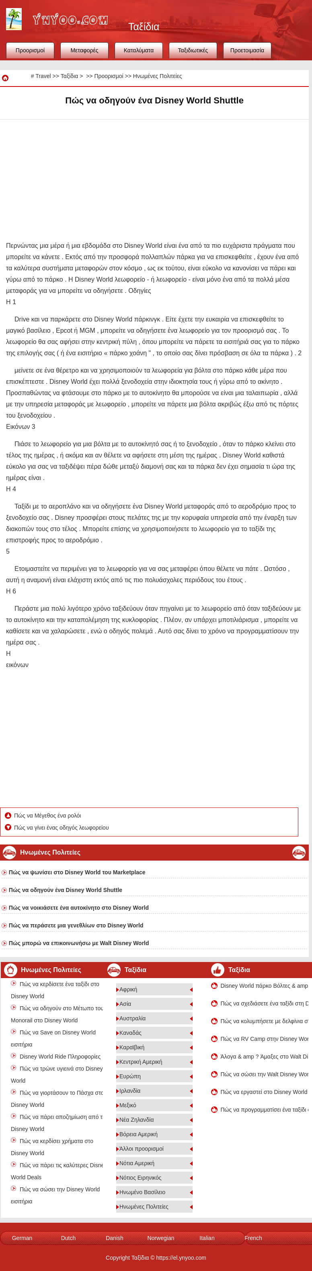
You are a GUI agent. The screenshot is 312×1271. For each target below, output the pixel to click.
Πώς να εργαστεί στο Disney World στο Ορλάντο (264, 1092)
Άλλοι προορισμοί (141, 1148)
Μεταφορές (84, 50)
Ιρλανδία (129, 1091)
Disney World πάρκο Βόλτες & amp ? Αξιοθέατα (264, 986)
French (253, 1238)
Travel (43, 76)
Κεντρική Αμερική (140, 1062)
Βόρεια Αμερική (138, 1134)
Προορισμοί (30, 50)
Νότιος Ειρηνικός (140, 1177)
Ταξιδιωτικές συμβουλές (193, 52)
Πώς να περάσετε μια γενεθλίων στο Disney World (76, 925)
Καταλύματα (139, 50)
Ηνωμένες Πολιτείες (157, 76)
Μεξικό (127, 1105)
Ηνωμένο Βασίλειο (142, 1192)
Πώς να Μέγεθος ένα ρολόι (48, 815)
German (22, 1238)
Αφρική (128, 989)
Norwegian (161, 1238)
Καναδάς (130, 1033)
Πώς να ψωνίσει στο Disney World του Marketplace (77, 872)
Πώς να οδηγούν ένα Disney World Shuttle (65, 890)
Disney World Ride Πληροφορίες (60, 1056)
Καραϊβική (131, 1047)
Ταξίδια (69, 76)
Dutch (68, 1238)
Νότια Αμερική (136, 1163)
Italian (206, 1238)
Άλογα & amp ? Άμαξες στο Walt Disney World (264, 1056)
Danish (114, 1238)
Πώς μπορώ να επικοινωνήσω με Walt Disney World (79, 943)
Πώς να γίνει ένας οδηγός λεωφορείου (62, 827)
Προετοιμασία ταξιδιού (247, 52)
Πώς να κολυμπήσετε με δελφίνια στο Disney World (264, 1021)
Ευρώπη (130, 1076)
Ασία (125, 1004)
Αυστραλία (132, 1018)
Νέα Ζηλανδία (136, 1120)
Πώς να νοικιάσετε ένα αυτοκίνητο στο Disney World (79, 907)
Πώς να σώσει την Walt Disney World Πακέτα (264, 1074)
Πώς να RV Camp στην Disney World (264, 1039)
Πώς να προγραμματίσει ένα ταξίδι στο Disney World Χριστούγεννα (264, 1109)
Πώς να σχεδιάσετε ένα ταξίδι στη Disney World (264, 1003)
